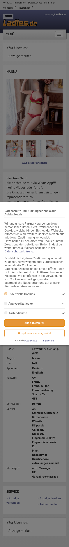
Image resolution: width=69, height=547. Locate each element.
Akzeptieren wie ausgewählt (34, 333)
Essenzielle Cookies (19, 294)
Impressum (48, 340)
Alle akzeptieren (34, 323)
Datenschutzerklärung (18, 251)
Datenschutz (30, 340)
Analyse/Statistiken (19, 303)
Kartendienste (15, 313)
